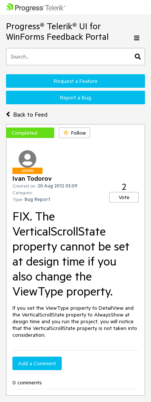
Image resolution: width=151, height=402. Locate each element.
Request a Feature (76, 81)
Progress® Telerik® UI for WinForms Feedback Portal (57, 31)
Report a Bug (75, 97)
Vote (124, 197)
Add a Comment (37, 363)
